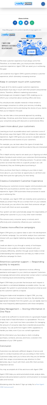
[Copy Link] (23, 30)
